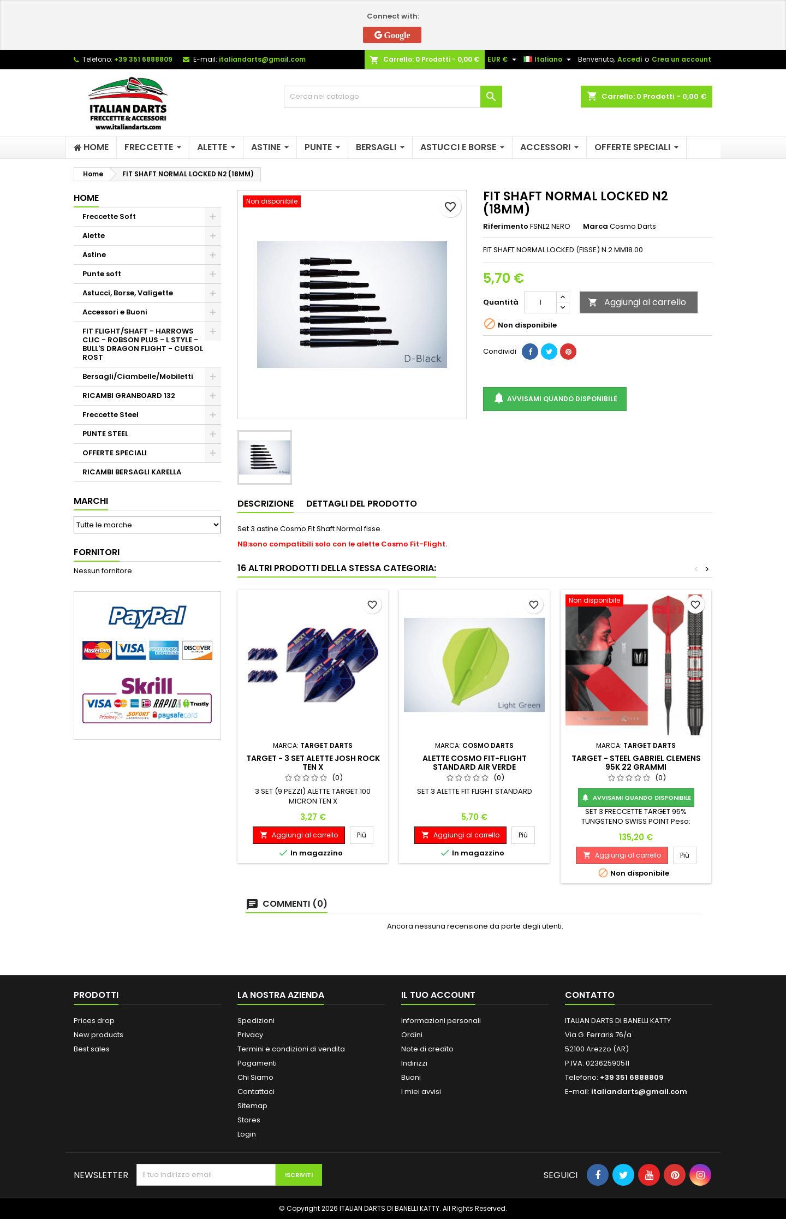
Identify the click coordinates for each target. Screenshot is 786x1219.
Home (86, 198)
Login (246, 1134)
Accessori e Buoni (114, 312)
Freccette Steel (110, 414)
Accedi (629, 59)
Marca (595, 226)
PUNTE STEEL (105, 434)
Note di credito (427, 1049)
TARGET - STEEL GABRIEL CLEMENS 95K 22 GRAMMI (636, 762)
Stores (248, 1120)
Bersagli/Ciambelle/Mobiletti (137, 376)
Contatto (590, 995)
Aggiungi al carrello (637, 302)
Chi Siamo (255, 1077)
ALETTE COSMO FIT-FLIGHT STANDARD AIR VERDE (474, 762)
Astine (94, 254)
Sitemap (252, 1106)
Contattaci (256, 1091)
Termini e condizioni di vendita (291, 1049)
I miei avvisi (421, 1091)
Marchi (91, 501)
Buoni (411, 1077)
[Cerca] (393, 97)
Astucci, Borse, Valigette (127, 293)
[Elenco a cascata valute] (503, 59)
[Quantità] (540, 302)
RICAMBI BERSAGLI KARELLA (131, 472)
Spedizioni (256, 1020)
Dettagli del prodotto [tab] (361, 503)
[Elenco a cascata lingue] (548, 59)
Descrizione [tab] (265, 503)
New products (98, 1035)
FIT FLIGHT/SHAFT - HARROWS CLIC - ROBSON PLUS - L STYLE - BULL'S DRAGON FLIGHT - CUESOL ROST (142, 344)
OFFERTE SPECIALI (114, 453)
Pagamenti (257, 1063)
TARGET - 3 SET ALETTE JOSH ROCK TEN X (313, 762)
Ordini (411, 1035)
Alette (93, 235)
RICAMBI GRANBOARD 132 (128, 395)
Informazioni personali (441, 1020)
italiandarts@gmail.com (262, 59)
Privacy (250, 1035)
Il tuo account (438, 995)
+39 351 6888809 (143, 59)
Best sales (92, 1049)
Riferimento (505, 226)
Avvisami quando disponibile (554, 398)
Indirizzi (414, 1063)
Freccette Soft (109, 216)
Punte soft (101, 274)
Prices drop (94, 1020)
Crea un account (681, 59)
